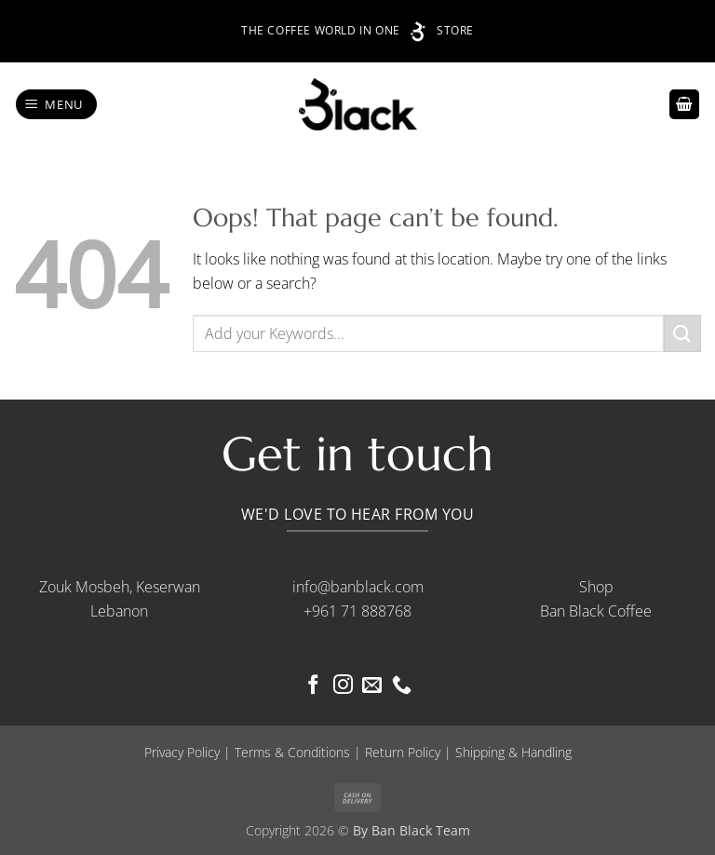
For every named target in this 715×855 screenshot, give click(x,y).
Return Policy (402, 752)
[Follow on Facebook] (313, 686)
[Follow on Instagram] (343, 686)
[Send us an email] (372, 686)
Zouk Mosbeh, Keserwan (119, 587)
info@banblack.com (358, 587)
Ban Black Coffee (596, 611)
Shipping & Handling (513, 752)
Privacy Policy (182, 752)
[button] (57, 104)
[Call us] (401, 686)
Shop (596, 587)
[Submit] (682, 333)
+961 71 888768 (357, 611)
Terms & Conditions (292, 752)
